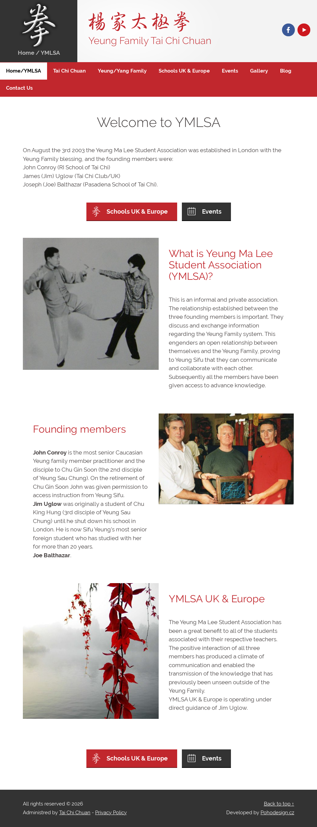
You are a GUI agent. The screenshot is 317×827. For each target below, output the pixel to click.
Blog (285, 71)
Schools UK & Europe (184, 71)
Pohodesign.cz (277, 813)
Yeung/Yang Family (122, 71)
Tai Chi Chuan (69, 71)
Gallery (259, 71)
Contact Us (19, 88)
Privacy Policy (111, 813)
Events (230, 71)
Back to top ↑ (279, 804)
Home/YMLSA (23, 71)
